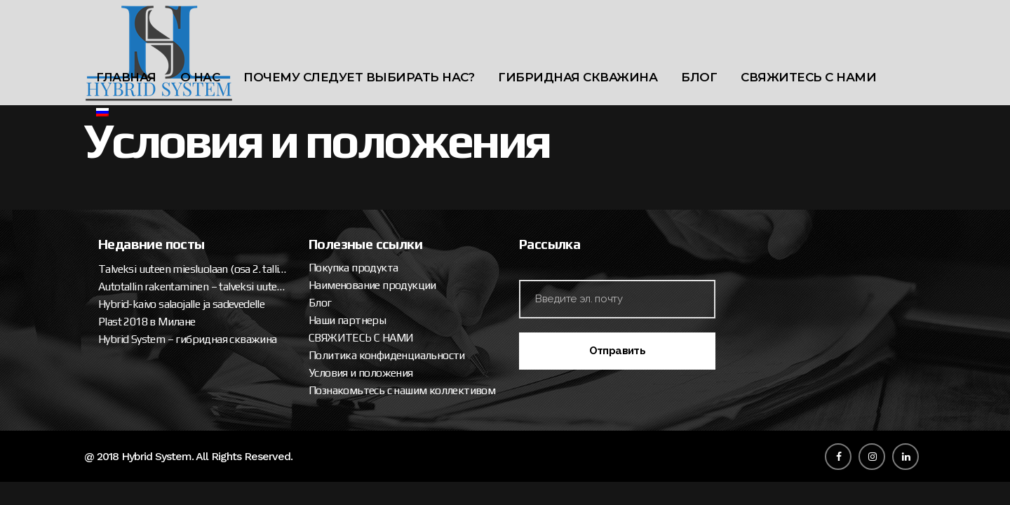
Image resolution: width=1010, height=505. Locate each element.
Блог (320, 302)
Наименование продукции (372, 285)
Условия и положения (361, 372)
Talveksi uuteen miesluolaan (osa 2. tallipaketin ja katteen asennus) (193, 269)
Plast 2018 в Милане (147, 321)
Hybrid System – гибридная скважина (187, 339)
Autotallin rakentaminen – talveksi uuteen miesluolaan (193, 286)
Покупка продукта (353, 267)
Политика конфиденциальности (387, 355)
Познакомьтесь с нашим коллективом (402, 390)
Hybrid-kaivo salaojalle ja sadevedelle (181, 304)
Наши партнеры (347, 320)
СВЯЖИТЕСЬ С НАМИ (361, 337)
